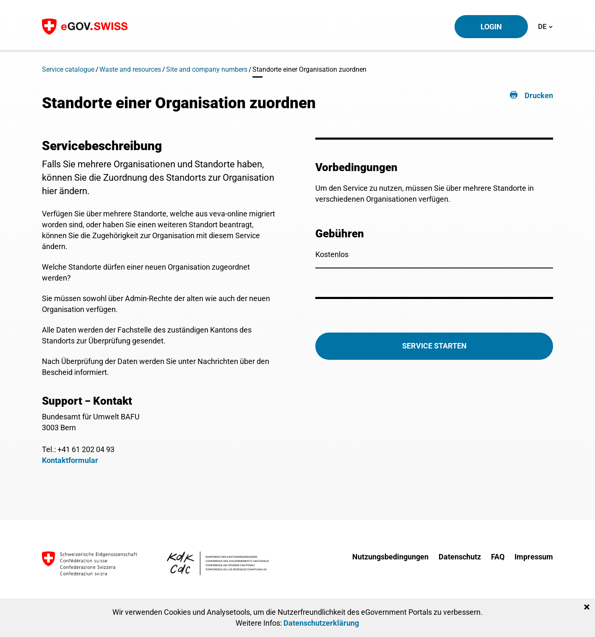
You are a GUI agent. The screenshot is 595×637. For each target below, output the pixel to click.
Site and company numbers (206, 69)
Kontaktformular (70, 460)
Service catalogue (68, 69)
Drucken (539, 95)
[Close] (587, 607)
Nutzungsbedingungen (390, 556)
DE (545, 26)
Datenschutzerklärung (321, 623)
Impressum (533, 556)
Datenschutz (460, 556)
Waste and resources (130, 69)
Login (491, 26)
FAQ (497, 556)
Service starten (434, 345)
